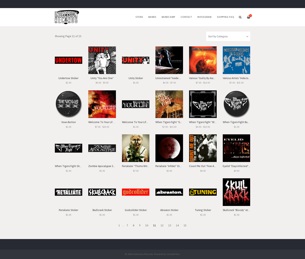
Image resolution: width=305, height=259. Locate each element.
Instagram (204, 17)
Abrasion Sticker (169, 210)
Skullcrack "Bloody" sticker (238, 210)
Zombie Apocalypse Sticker (104, 166)
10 (146, 225)
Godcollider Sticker (136, 210)
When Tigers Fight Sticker (69, 166)
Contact (186, 17)
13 (169, 225)
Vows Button (68, 122)
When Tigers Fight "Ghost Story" (174, 122)
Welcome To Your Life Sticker (139, 122)
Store (139, 17)
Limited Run (173, 254)
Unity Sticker (136, 78)
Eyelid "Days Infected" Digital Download (246, 166)
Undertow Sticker (68, 78)
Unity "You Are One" (102, 78)
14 (177, 225)
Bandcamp (168, 17)
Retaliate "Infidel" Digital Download (176, 166)
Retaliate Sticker (68, 210)
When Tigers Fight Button (238, 122)
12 (162, 225)
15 (185, 225)
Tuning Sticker (203, 210)
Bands (152, 17)
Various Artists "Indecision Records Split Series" (249, 78)
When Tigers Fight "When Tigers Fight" (211, 122)
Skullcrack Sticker (102, 210)
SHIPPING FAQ (225, 17)
